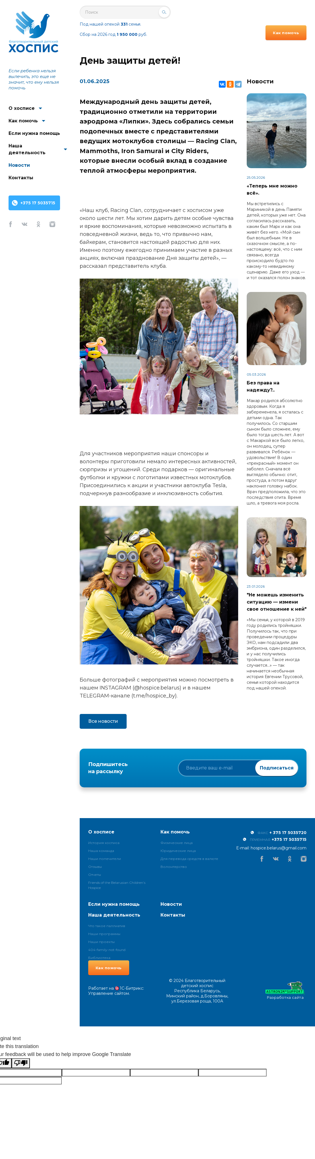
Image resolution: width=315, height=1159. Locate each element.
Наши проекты (101, 942)
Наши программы (104, 934)
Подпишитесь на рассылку (108, 768)
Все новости (103, 721)
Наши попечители (104, 859)
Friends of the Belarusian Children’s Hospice (116, 885)
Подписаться (277, 768)
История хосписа (104, 843)
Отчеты (94, 874)
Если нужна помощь (34, 133)
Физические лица (176, 843)
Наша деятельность (27, 149)
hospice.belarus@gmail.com (278, 848)
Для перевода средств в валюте (189, 859)
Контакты (21, 177)
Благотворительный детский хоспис (33, 32)
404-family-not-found (106, 950)
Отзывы (95, 866)
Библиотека (99, 958)
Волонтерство (173, 866)
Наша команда (101, 851)
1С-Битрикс (131, 988)
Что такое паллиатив (106, 926)
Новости (19, 165)
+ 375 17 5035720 (287, 832)
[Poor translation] (21, 1063)
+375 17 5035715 (37, 202)
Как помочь (23, 120)
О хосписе (22, 108)
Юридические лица (178, 851)
